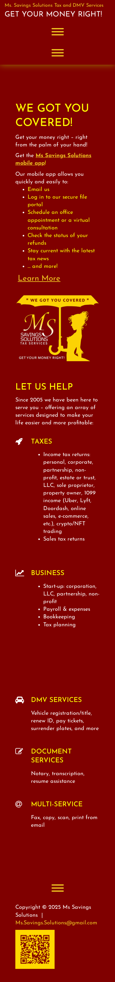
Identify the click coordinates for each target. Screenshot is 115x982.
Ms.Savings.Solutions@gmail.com (56, 923)
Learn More (39, 279)
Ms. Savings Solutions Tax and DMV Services (54, 5)
